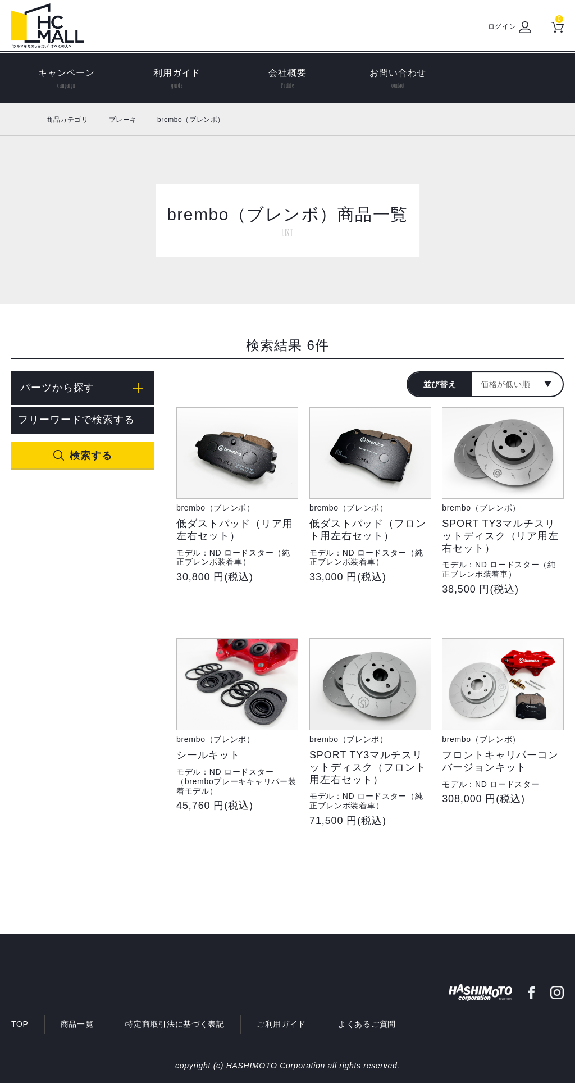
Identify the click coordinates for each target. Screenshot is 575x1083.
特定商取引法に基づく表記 (174, 1024)
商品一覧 (77, 1024)
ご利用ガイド (281, 1024)
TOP (20, 1024)
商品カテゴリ (67, 120)
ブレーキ (123, 120)
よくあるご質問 (367, 1024)
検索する (91, 455)
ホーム (24, 119)
